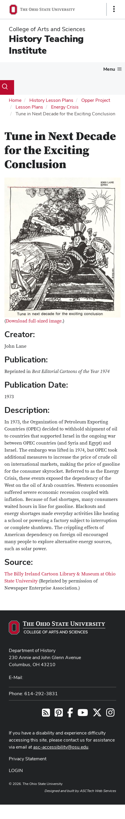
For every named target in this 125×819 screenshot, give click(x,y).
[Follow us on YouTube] (82, 714)
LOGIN (16, 770)
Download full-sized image (34, 321)
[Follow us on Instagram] (110, 714)
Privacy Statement (27, 759)
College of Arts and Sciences (47, 29)
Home (15, 100)
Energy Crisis (65, 107)
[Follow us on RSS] (46, 714)
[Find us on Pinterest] (59, 714)
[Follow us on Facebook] (70, 714)
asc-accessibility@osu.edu (60, 747)
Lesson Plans (29, 107)
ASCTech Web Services (98, 790)
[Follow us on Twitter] (97, 714)
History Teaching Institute (46, 44)
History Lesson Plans (51, 100)
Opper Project (95, 100)
